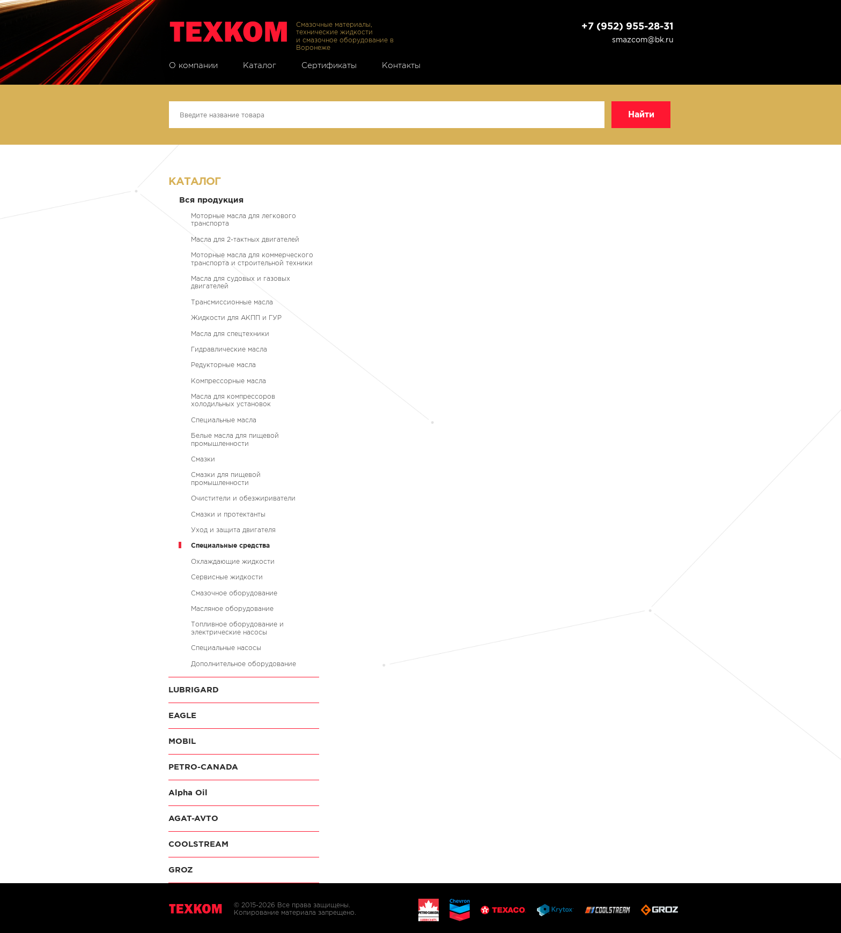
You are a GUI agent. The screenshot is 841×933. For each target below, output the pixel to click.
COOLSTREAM (198, 843)
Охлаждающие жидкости (233, 561)
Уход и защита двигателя (233, 529)
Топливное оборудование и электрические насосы (237, 628)
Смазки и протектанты (228, 514)
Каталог (259, 65)
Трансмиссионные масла (232, 301)
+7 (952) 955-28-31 (627, 26)
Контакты (401, 65)
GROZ (180, 869)
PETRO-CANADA (203, 766)
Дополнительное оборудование (243, 663)
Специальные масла (223, 419)
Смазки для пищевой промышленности (226, 478)
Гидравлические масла (229, 349)
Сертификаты (329, 65)
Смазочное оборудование (234, 592)
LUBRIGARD (193, 689)
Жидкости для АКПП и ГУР (236, 317)
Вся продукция (211, 199)
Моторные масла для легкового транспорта (243, 219)
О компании (193, 65)
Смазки (203, 459)
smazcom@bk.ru (643, 39)
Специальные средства (230, 545)
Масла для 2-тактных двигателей (245, 239)
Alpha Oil (188, 792)
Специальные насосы (226, 647)
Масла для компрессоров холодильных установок (233, 400)
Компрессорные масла (228, 380)
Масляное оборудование (232, 608)
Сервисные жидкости (227, 576)
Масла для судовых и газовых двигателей (240, 282)
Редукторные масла (223, 364)
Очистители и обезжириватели (243, 498)
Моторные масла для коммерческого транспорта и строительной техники (252, 258)
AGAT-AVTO (193, 818)
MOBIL (182, 740)
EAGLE (182, 715)
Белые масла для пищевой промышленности (235, 439)
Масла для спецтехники (230, 333)
